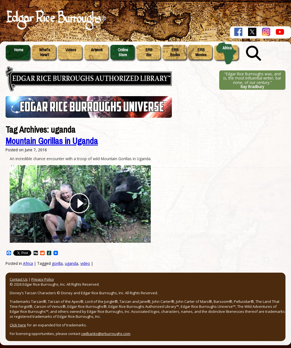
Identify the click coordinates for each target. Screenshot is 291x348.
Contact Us (19, 279)
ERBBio (149, 52)
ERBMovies (200, 52)
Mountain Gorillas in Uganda (52, 141)
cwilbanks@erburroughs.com (105, 333)
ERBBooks (175, 52)
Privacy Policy (42, 279)
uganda (71, 263)
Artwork (97, 50)
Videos (70, 50)
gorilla (57, 263)
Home (18, 50)
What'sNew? (44, 52)
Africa (227, 48)
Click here (18, 325)
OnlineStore (123, 52)
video (85, 263)
